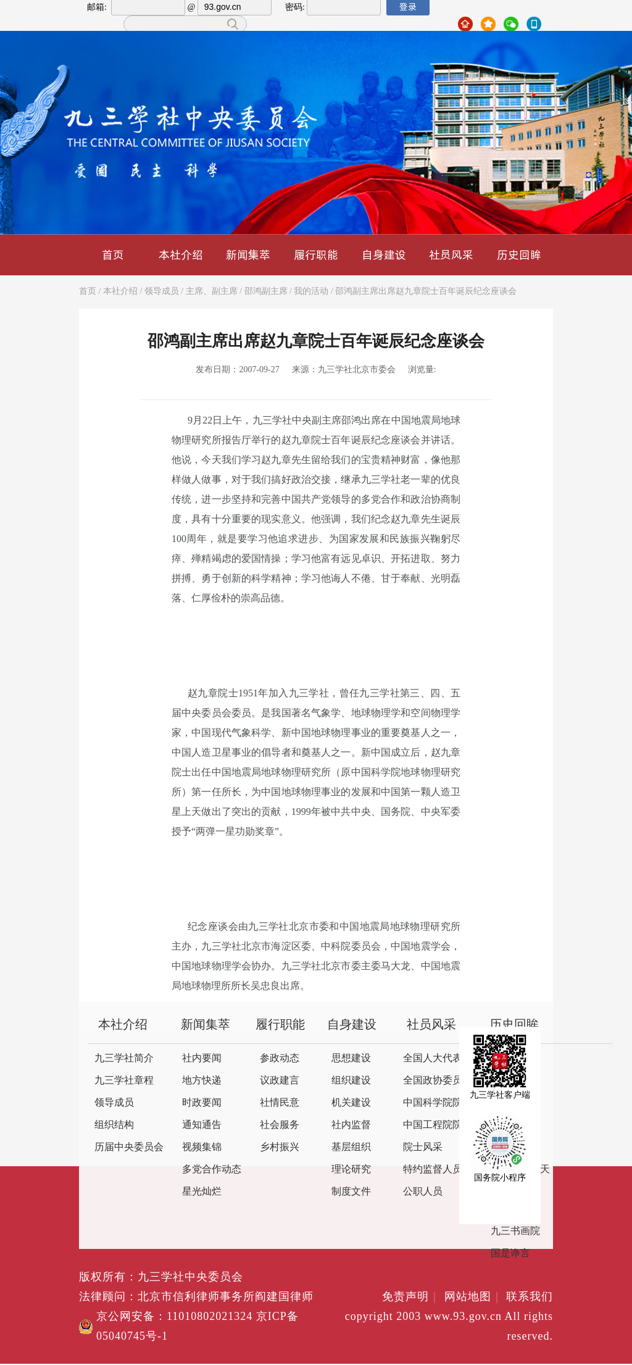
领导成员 (161, 291)
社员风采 (451, 254)
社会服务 (279, 1125)
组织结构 (114, 1125)
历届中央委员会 (129, 1147)
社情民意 (279, 1103)
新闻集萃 (248, 254)
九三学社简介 (124, 1058)
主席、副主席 (212, 291)
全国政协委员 (432, 1080)
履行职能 (316, 254)
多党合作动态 (211, 1169)
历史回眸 (519, 254)
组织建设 (351, 1080)
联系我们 (529, 1297)
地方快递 (202, 1080)
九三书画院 (515, 1231)
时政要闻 (202, 1103)
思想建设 (351, 1058)
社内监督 (351, 1125)
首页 (113, 254)
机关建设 (351, 1103)
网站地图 (473, 1297)
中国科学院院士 (437, 1103)
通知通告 (202, 1125)
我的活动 (311, 291)
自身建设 (384, 254)
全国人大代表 (432, 1058)
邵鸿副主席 (266, 291)
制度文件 (351, 1192)
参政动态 (279, 1058)
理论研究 (351, 1169)
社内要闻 (202, 1058)
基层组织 (351, 1147)
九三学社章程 (124, 1080)
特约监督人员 (432, 1169)
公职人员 (423, 1192)
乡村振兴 (279, 1147)
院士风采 (423, 1147)
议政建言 (279, 1080)
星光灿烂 (202, 1192)
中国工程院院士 (437, 1125)
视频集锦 (202, 1147)
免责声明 (411, 1297)
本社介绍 (181, 254)
